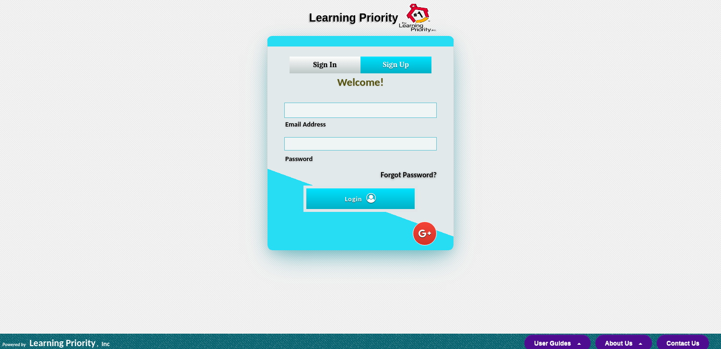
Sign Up (396, 64)
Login (360, 198)
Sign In (325, 64)
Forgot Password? (409, 174)
